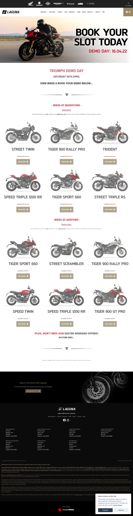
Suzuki (74, 416)
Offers (60, 12)
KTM (70, 416)
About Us (90, 12)
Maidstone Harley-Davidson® (12, 441)
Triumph (79, 416)
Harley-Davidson (52, 416)
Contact (97, 12)
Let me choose (117, 505)
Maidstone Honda (41, 441)
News (78, 12)
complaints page (78, 494)
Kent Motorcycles (73, 441)
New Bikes (43, 12)
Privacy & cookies (128, 460)
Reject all (121, 510)
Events (84, 12)
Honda (59, 416)
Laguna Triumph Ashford (74, 429)
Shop (65, 12)
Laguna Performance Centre (43, 429)
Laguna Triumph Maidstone (107, 429)
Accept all (105, 510)
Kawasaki (65, 416)
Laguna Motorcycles (10, 429)
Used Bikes (52, 12)
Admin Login (120, 460)
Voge (84, 416)
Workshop (72, 12)
